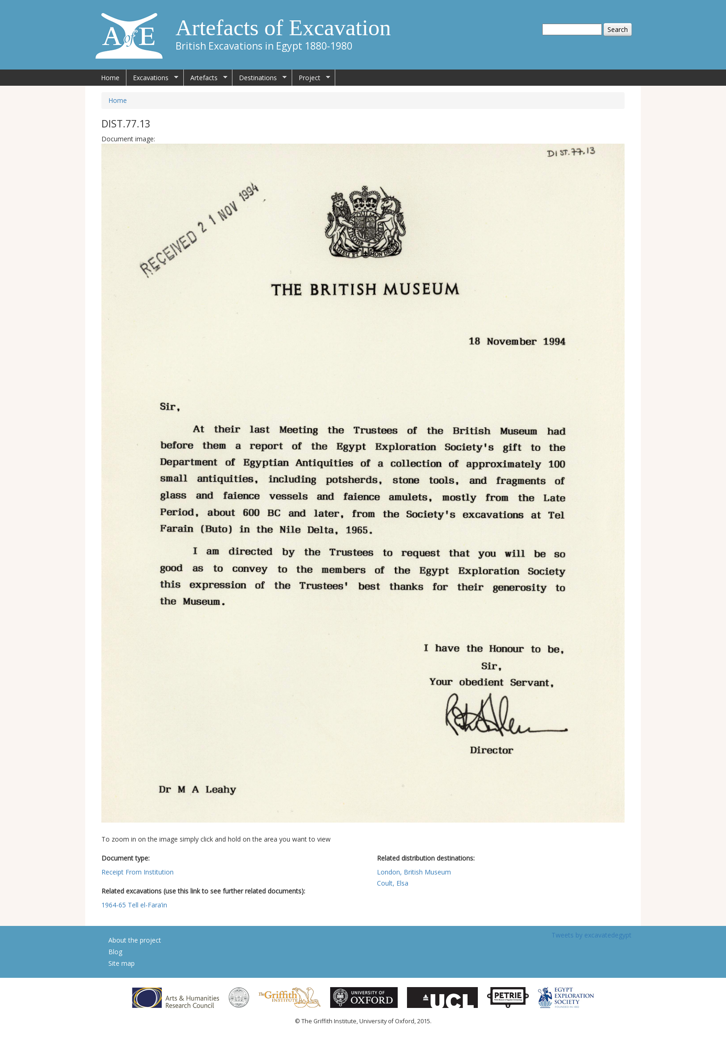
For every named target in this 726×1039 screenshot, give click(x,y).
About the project (134, 940)
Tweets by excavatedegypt (591, 935)
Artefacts (205, 77)
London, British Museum (414, 872)
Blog (115, 951)
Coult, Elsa (392, 883)
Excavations (152, 77)
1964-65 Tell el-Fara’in (134, 904)
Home (110, 77)
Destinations (259, 77)
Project (311, 77)
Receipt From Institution (137, 872)
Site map (121, 963)
